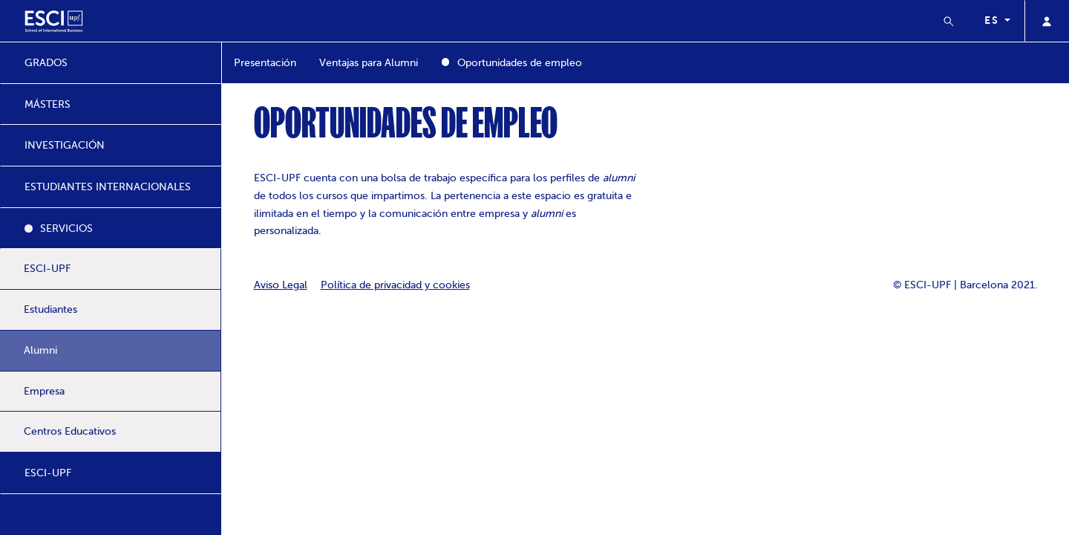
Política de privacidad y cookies (395, 285)
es (992, 20)
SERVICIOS (66, 228)
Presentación (265, 62)
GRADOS (46, 62)
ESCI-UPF (47, 268)
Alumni (40, 350)
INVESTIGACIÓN (64, 145)
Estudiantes (50, 309)
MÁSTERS (47, 104)
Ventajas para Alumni (368, 62)
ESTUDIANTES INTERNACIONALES (107, 186)
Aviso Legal (280, 285)
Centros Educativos (70, 431)
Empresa (44, 391)
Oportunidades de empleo (519, 62)
